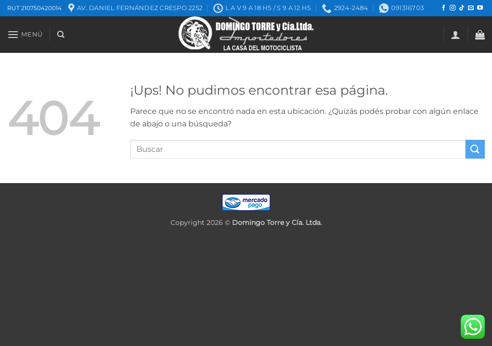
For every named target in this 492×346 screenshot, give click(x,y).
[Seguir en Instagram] (452, 8)
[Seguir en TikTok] (462, 8)
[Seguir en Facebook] (443, 8)
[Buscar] (60, 34)
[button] (25, 34)
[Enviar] (475, 149)
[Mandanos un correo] (471, 8)
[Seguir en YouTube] (480, 8)
